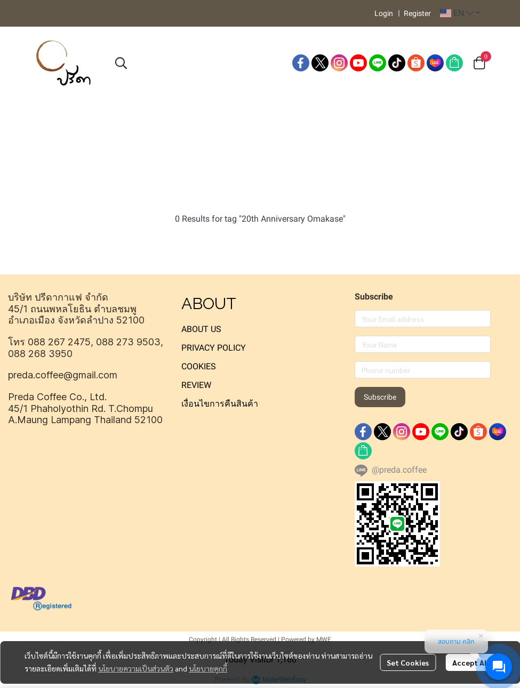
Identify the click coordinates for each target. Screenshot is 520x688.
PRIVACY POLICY (213, 348)
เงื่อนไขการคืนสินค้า (219, 404)
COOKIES (198, 366)
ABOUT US (201, 329)
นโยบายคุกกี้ (208, 668)
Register (417, 13)
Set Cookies (408, 662)
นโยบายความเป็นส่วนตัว (135, 668)
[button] (460, 13)
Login (383, 13)
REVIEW (196, 385)
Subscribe (380, 397)
